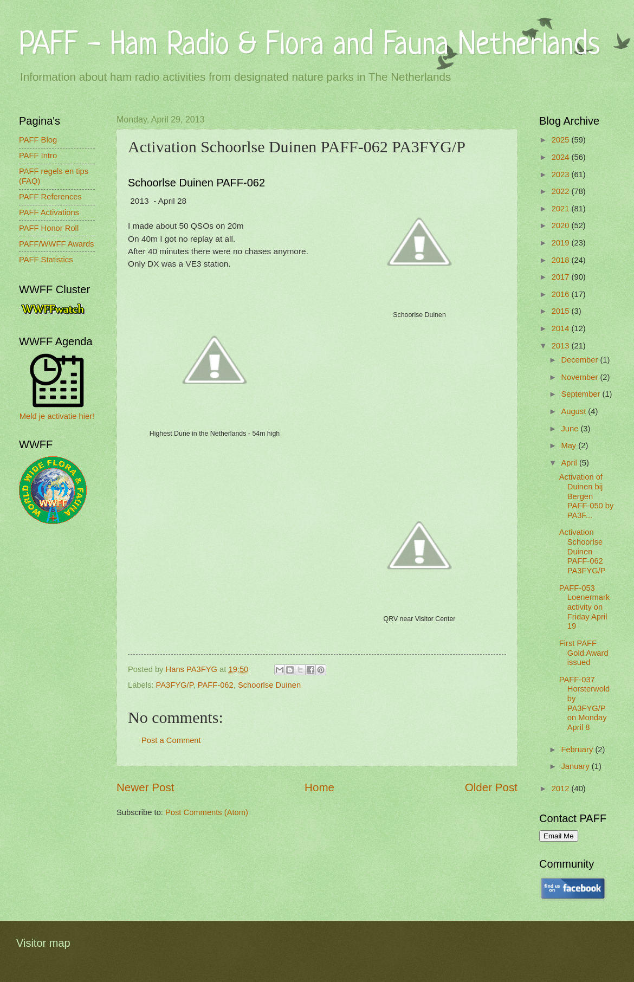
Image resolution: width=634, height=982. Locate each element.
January (576, 766)
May (569, 445)
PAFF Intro (38, 155)
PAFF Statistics (46, 259)
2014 (562, 328)
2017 (562, 277)
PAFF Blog (38, 139)
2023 (562, 174)
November (580, 377)
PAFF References (50, 196)
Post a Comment (171, 740)
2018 (562, 260)
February (578, 749)
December (580, 360)
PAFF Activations (49, 212)
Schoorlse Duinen (269, 685)
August (574, 411)
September (581, 394)
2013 (562, 345)
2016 (562, 294)
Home (319, 787)
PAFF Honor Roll (49, 228)
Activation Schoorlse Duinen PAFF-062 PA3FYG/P (582, 551)
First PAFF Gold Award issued (584, 653)
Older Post (491, 787)
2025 (562, 139)
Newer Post (145, 787)
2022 (562, 191)
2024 (562, 157)
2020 (562, 225)
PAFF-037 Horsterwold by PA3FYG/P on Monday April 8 (584, 703)
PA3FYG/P (174, 685)
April (570, 462)
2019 (562, 242)
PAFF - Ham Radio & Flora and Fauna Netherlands (309, 46)
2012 (562, 788)
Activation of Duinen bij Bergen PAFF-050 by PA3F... (586, 496)
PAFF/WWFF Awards (56, 244)
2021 (562, 208)
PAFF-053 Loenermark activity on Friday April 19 (584, 607)
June (570, 428)
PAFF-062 (216, 685)
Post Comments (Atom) (206, 812)
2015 (562, 311)
